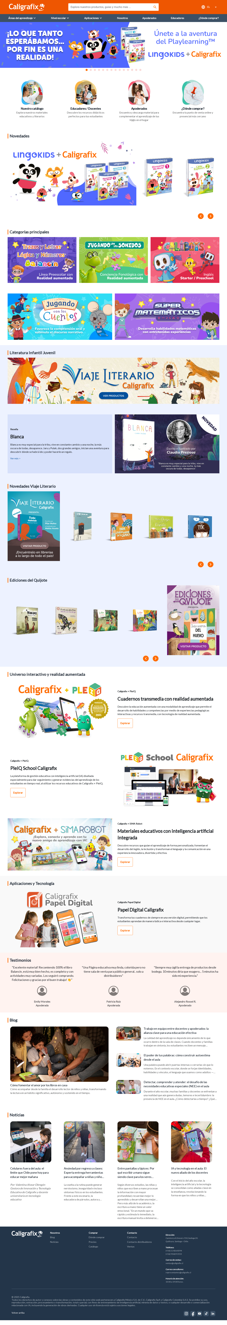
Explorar (125, 725)
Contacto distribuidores (139, 1246)
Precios (92, 1246)
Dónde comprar (97, 1242)
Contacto (132, 1237)
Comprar (93, 1237)
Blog (52, 1242)
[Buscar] (155, 7)
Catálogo (93, 1251)
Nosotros (55, 1237)
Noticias (54, 1246)
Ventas (131, 1251)
